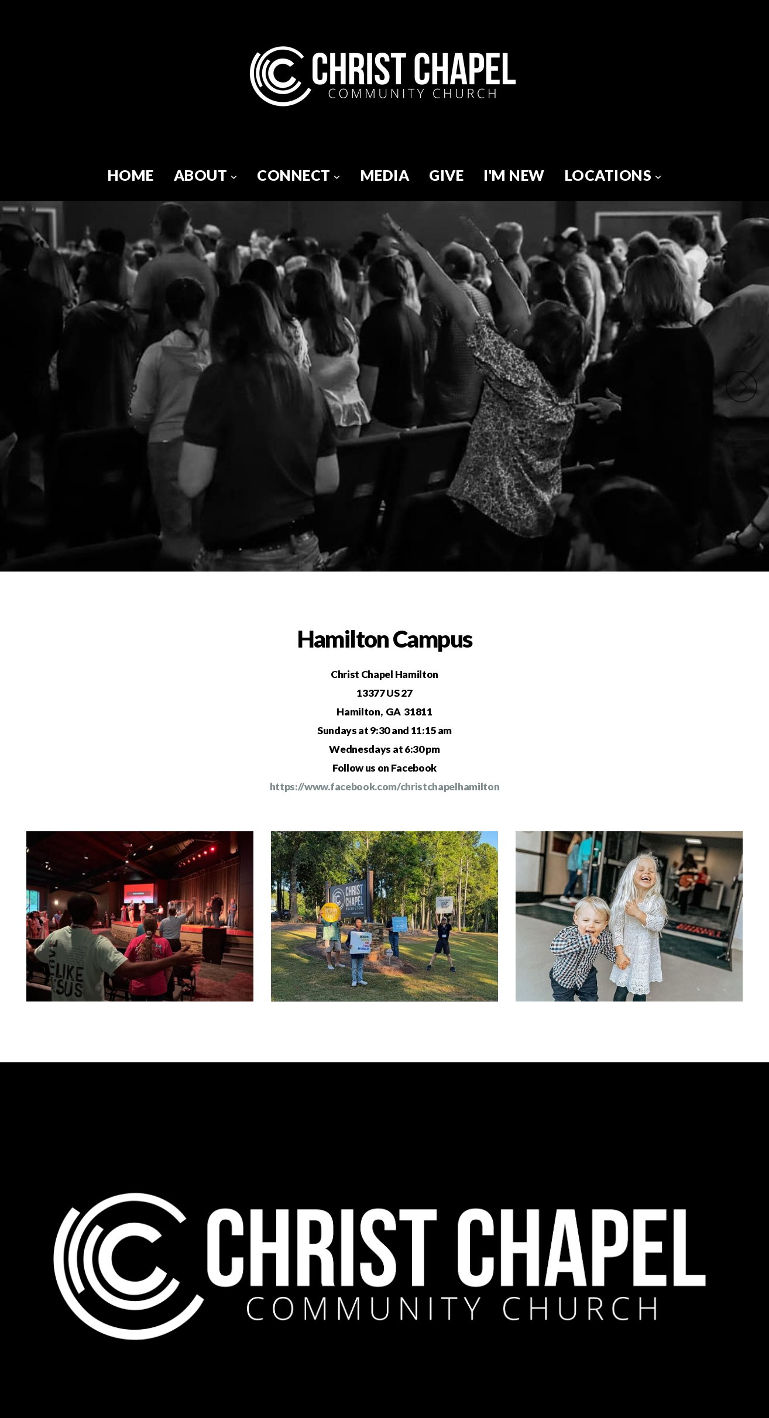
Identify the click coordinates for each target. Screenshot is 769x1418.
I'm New (514, 175)
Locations (613, 175)
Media (385, 175)
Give (446, 175)
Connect (299, 175)
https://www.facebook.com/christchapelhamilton (385, 786)
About (206, 175)
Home (131, 175)
